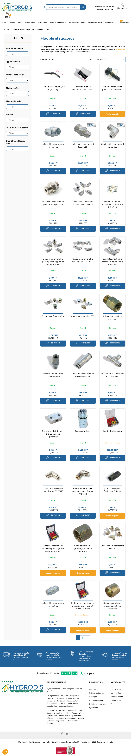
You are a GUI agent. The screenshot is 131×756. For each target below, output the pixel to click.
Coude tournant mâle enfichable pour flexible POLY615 (112, 204)
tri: (90, 59)
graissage (120, 49)
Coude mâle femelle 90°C (82, 316)
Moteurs (12, 23)
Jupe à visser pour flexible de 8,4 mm (112, 489)
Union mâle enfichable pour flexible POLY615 (83, 203)
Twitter (67, 734)
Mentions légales (25, 742)
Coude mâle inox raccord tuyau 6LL (112, 145)
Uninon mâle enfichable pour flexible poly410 (53, 203)
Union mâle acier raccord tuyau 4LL (53, 145)
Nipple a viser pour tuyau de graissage (53, 88)
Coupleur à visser (83, 431)
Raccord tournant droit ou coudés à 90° (53, 375)
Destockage (124, 23)
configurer (53, 113)
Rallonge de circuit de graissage (112, 317)
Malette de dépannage (112, 431)
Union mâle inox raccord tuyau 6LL (83, 145)
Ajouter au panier (112, 114)
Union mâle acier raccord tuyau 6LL (53, 604)
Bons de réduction (118, 711)
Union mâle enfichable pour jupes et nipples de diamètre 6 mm (53, 262)
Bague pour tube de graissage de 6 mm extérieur (112, 606)
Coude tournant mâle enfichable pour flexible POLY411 (82, 491)
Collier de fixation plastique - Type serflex (83, 88)
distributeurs (30, 23)
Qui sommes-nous (96, 700)
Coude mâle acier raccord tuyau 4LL (112, 547)
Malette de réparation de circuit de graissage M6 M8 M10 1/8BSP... (53, 548)
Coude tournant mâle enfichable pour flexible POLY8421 (112, 262)
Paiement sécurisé (96, 693)
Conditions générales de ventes (64, 742)
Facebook (62, 734)
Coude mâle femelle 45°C (53, 316)
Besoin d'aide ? (110, 23)
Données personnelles (41, 742)
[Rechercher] (62, 7)
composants (42, 23)
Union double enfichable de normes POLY (83, 375)
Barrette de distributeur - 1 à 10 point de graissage (53, 434)
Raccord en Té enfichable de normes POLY (112, 375)
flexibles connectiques (58, 23)
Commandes (116, 700)
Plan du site (93, 715)
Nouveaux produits (96, 711)
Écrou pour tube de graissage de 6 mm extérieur (83, 548)
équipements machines (77, 23)
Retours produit (117, 696)
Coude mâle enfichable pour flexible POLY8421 (83, 260)
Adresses (114, 707)
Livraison (92, 689)
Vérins (20, 23)
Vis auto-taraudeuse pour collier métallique (112, 88)
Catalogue (93, 696)
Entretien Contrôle (95, 23)
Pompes (3, 23)
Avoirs (113, 704)
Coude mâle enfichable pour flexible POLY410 (53, 489)
